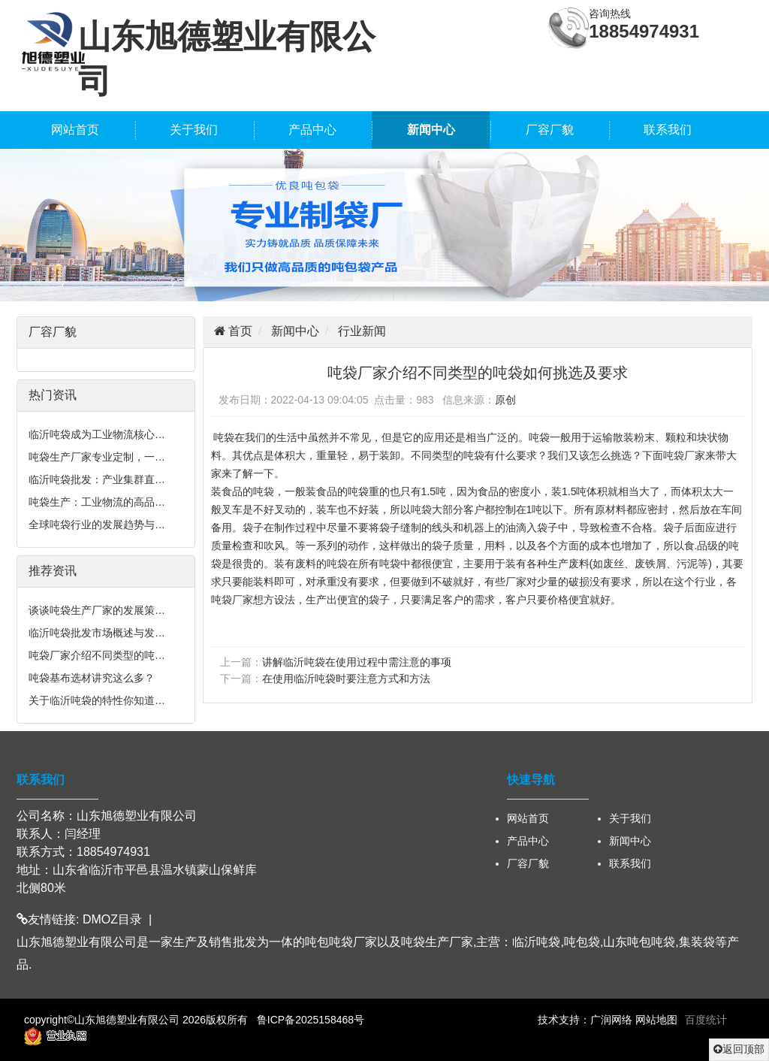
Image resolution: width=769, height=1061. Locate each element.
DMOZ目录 (112, 919)
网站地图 (656, 1020)
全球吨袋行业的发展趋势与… (97, 524)
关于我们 (194, 129)
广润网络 (611, 1020)
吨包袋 (582, 942)
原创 (505, 400)
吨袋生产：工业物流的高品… (97, 502)
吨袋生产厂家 (437, 942)
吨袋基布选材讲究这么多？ (92, 678)
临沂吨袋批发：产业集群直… (97, 479)
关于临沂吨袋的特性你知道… (97, 700)
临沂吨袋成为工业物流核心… (97, 434)
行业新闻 (362, 331)
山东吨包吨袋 (639, 942)
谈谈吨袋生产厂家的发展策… (97, 610)
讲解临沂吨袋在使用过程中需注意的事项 (356, 662)
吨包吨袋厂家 (341, 942)
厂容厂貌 (550, 129)
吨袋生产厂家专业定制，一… (97, 457)
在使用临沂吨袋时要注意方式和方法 (346, 679)
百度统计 (706, 1020)
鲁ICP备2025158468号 (310, 1020)
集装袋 (697, 942)
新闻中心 (431, 129)
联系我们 (668, 129)
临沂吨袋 (536, 942)
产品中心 (312, 129)
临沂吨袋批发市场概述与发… (97, 633)
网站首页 (75, 129)
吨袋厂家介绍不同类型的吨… (97, 655)
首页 (238, 331)
